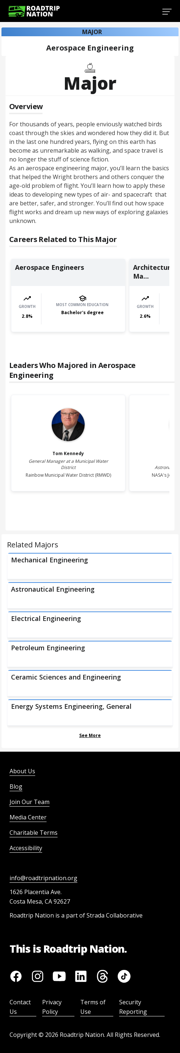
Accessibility (26, 848)
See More (90, 735)
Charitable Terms (34, 833)
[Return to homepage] (34, 11)
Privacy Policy (52, 1007)
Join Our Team (29, 802)
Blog (16, 786)
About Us (22, 771)
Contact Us (20, 1007)
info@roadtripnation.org (43, 878)
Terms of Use (93, 1007)
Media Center (28, 817)
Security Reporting (133, 1007)
